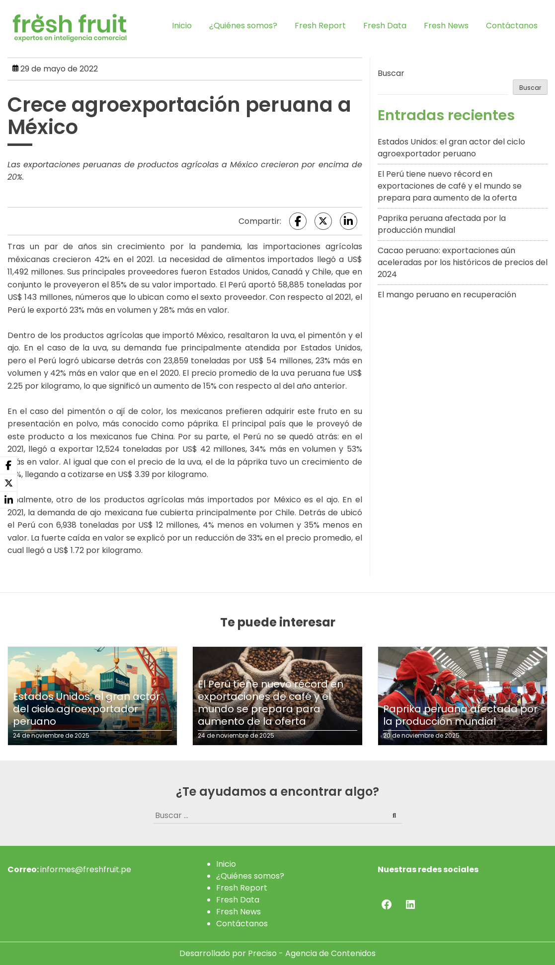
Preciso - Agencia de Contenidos (312, 953)
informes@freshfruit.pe (85, 869)
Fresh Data (384, 25)
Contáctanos (512, 25)
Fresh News (446, 25)
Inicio (182, 25)
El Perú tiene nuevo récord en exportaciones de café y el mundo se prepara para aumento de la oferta (450, 186)
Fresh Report (320, 25)
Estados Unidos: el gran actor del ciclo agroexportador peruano (451, 147)
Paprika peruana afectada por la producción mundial (442, 224)
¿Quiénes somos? (243, 25)
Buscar (391, 73)
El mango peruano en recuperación (447, 294)
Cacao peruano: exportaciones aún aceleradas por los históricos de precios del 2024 (463, 262)
